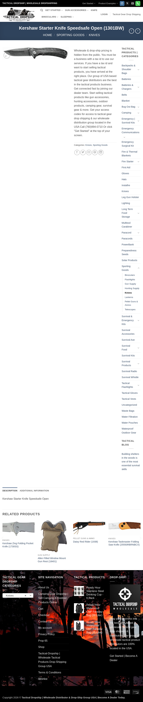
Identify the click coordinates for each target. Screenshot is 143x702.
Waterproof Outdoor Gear (129, 430)
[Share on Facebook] (77, 152)
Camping (126, 112)
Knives (94, 35)
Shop (41, 647)
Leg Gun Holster (130, 197)
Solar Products (129, 260)
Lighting (126, 203)
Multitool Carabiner (127, 225)
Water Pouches (130, 422)
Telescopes (130, 309)
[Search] (41, 10)
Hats (124, 179)
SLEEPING (67, 17)
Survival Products (126, 363)
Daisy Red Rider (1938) (85, 541)
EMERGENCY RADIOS (54, 23)
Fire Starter (128, 161)
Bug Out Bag (128, 106)
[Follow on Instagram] (122, 3)
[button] (104, 14)
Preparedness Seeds (129, 252)
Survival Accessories (128, 332)
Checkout (44, 615)
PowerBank (128, 244)
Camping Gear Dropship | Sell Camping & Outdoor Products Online (53, 598)
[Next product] (131, 31)
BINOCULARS (50, 17)
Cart (40, 608)
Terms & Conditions (49, 672)
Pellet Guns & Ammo (131, 303)
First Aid (126, 167)
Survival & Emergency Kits (128, 320)
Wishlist (42, 679)
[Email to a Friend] (89, 152)
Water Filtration (130, 416)
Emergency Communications (130, 130)
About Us (43, 587)
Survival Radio (129, 371)
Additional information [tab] (34, 490)
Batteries (126, 79)
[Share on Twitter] (83, 152)
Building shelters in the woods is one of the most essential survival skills (131, 462)
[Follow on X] (127, 3)
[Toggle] (139, 69)
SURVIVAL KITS (77, 23)
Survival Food (126, 347)
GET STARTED (54, 10)
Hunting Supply (132, 288)
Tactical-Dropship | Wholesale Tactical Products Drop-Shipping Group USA (52, 660)
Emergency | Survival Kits (128, 120)
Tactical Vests (129, 399)
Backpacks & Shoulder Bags (128, 69)
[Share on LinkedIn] (101, 152)
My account (45, 627)
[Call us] (137, 3)
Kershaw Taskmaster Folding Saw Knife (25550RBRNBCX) (124, 543)
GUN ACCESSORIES (77, 10)
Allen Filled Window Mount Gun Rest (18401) (52, 560)
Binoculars (130, 275)
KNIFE (94, 10)
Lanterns (129, 297)
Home (47, 35)
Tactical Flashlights (127, 385)
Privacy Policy (46, 634)
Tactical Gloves (130, 393)
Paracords (127, 238)
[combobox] (17, 595)
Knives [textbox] (16, 595)
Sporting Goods (70, 35)
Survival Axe (128, 340)
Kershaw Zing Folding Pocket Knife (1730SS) (17, 545)
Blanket (126, 100)
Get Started (88, 3)
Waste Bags (128, 410)
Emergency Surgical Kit (128, 144)
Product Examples (108, 3)
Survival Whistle (130, 377)
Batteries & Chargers (127, 87)
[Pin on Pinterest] (95, 152)
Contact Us (44, 621)
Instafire (126, 185)
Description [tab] (9, 490)
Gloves (125, 173)
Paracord (126, 232)
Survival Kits (128, 355)
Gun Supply (130, 284)
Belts (124, 94)
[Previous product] (137, 31)
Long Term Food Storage (127, 213)
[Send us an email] (132, 3)
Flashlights (130, 279)
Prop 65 (43, 640)
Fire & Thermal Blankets (129, 153)
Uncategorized (129, 405)
